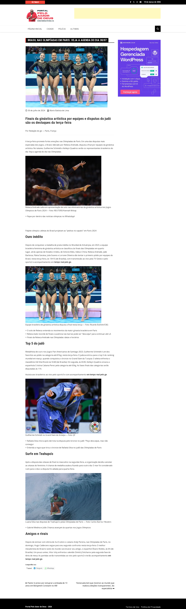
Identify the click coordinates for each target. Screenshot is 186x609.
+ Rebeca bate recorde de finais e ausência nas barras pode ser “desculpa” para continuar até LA (68, 334)
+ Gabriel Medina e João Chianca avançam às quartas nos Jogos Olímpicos (58, 527)
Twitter (134, 2)
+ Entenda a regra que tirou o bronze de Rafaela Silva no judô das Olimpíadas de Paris (63, 447)
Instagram (137, 2)
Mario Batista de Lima (59, 110)
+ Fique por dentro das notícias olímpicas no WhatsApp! (50, 216)
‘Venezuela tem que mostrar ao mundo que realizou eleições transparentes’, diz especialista (95, 586)
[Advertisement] (117, 13)
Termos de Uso (132, 607)
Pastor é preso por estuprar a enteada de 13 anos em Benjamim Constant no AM (46, 584)
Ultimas (74, 29)
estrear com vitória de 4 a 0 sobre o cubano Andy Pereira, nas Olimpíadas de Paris (71, 542)
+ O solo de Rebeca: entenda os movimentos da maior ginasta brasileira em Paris (61, 330)
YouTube (141, 2)
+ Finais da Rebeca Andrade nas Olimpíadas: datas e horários (52, 337)
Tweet (29, 568)
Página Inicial (35, 29)
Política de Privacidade (151, 607)
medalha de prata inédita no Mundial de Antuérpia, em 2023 (72, 245)
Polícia (62, 29)
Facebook (130, 2)
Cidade (50, 29)
